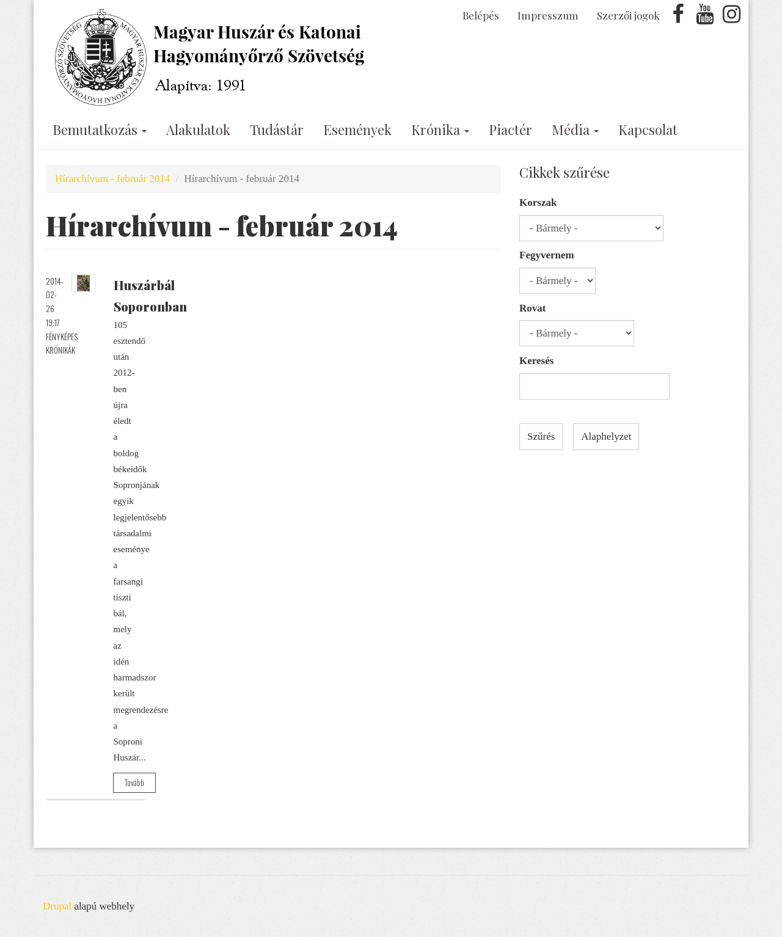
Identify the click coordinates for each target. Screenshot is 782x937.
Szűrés (541, 436)
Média (575, 129)
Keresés (536, 360)
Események (357, 129)
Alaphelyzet (606, 436)
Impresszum (548, 15)
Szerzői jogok (628, 15)
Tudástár (277, 129)
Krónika (440, 129)
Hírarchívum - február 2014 (112, 178)
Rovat (532, 308)
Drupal (57, 906)
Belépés (480, 15)
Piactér (510, 129)
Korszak (538, 202)
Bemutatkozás (100, 129)
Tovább (134, 782)
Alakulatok (198, 129)
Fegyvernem (546, 255)
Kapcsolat (648, 129)
